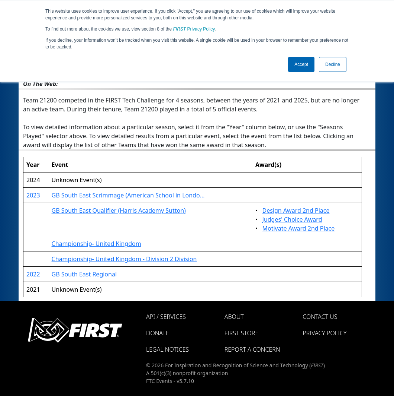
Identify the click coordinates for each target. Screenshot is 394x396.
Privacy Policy (194, 29)
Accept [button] (301, 64)
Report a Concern (252, 349)
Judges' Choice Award (292, 219)
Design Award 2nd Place (296, 210)
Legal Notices (167, 349)
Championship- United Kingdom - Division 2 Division (124, 259)
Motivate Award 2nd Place (298, 228)
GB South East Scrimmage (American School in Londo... (128, 195)
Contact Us (320, 317)
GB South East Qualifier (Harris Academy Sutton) (119, 210)
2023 (33, 195)
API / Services (166, 317)
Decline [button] (332, 64)
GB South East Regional (84, 274)
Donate (157, 333)
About (234, 317)
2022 (33, 274)
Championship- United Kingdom (96, 244)
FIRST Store (242, 333)
